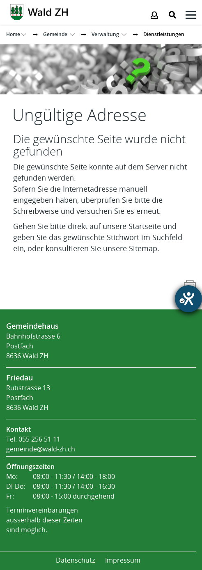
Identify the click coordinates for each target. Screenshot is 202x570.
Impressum (122, 560)
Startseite (145, 226)
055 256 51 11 (39, 439)
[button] (55, 34)
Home (13, 34)
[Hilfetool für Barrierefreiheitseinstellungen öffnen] (188, 298)
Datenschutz (75, 560)
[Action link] (39, 11)
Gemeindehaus (32, 326)
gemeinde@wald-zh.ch (40, 449)
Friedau (19, 377)
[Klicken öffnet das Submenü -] (191, 16)
